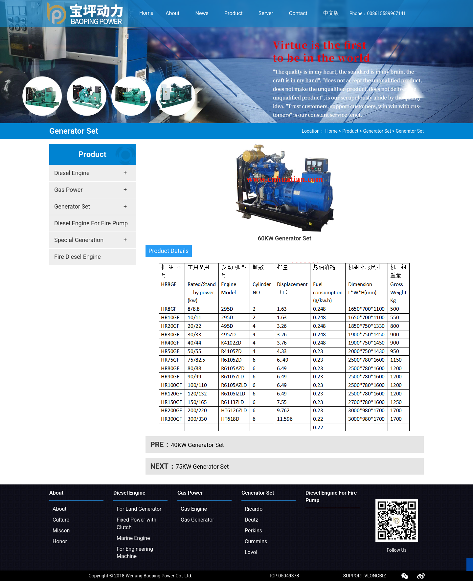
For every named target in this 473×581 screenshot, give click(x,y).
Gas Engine (194, 509)
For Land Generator (139, 509)
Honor (60, 541)
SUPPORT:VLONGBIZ (364, 575)
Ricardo (253, 509)
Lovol (251, 552)
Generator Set (377, 131)
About (60, 509)
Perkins (253, 530)
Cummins (256, 541)
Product (350, 131)
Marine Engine (133, 538)
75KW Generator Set (202, 466)
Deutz (251, 520)
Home (146, 13)
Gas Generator (197, 520)
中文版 (331, 13)
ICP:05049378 (284, 575)
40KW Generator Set (197, 444)
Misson (61, 530)
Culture (61, 520)
